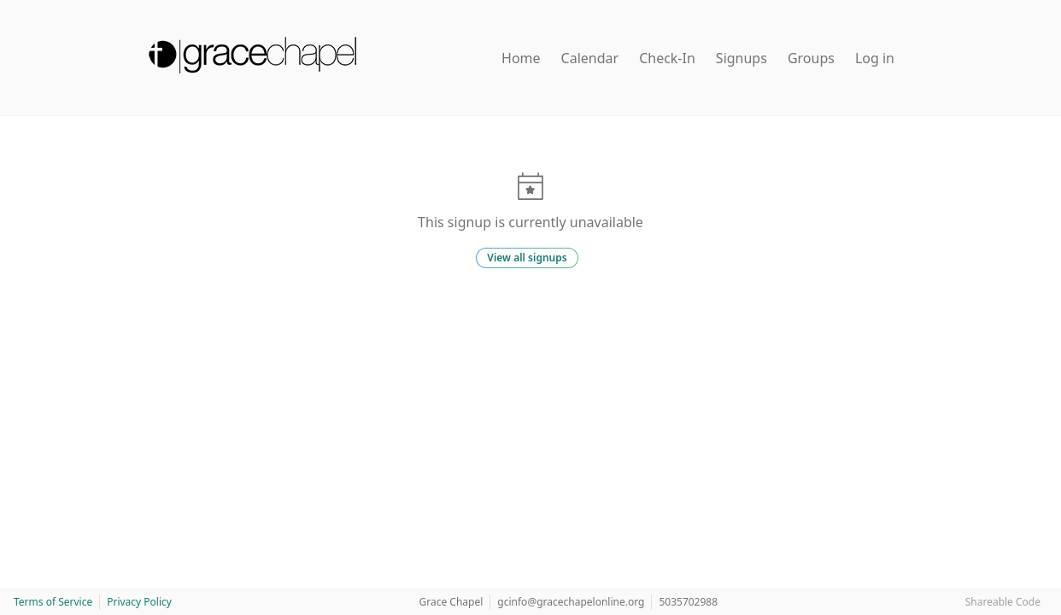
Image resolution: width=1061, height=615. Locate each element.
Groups (811, 58)
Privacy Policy (139, 601)
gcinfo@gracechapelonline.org (570, 601)
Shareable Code (1002, 601)
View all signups (526, 257)
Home (521, 58)
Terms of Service (53, 601)
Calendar (590, 58)
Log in (874, 58)
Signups (741, 58)
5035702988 (688, 601)
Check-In (667, 58)
